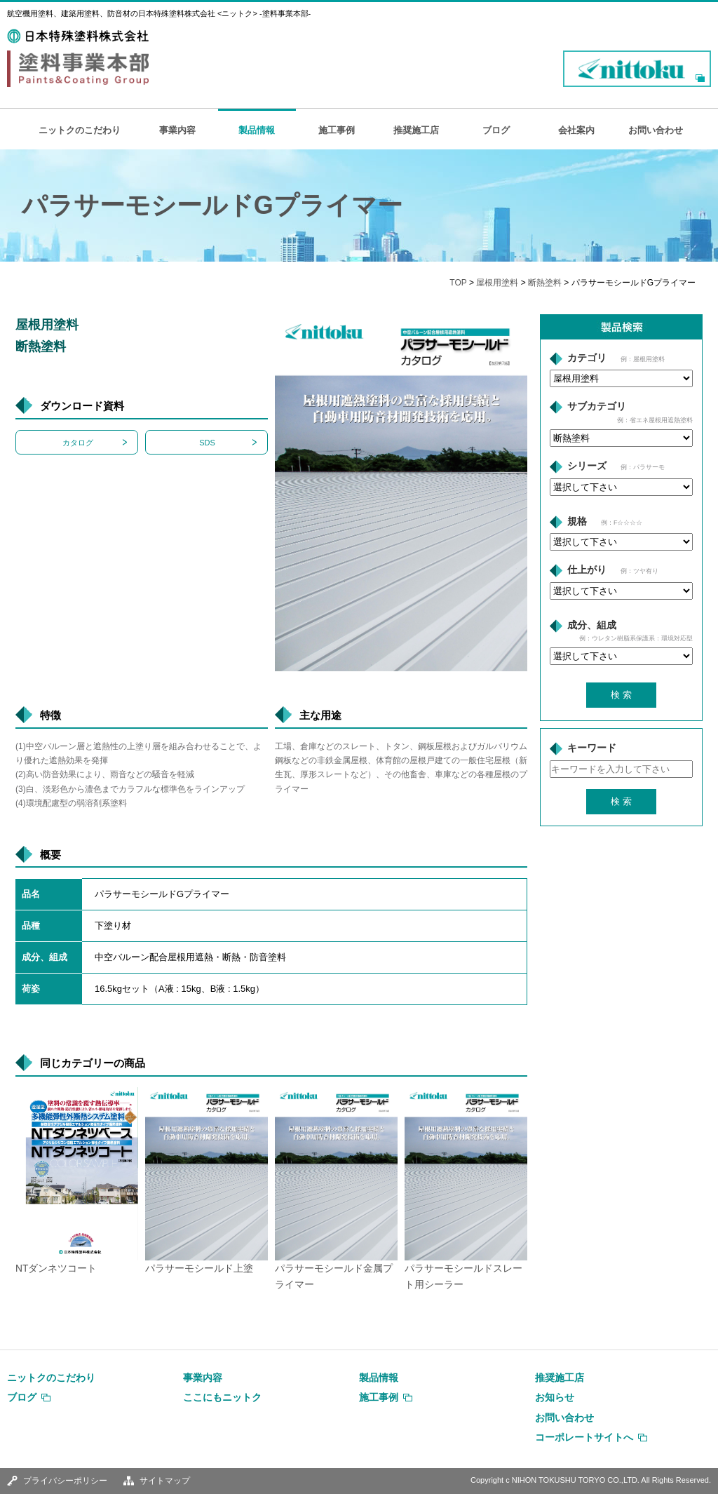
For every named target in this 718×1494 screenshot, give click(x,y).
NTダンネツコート (56, 1268)
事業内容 (177, 130)
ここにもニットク (222, 1397)
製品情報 (256, 130)
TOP (457, 283)
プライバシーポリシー (65, 1481)
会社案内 (576, 130)
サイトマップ (165, 1481)
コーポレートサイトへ (584, 1437)
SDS (207, 442)
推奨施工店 (416, 130)
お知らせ (554, 1397)
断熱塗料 (545, 283)
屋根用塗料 (497, 283)
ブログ (496, 130)
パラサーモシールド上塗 (199, 1268)
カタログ (77, 442)
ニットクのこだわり (80, 130)
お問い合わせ (655, 130)
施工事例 (336, 130)
